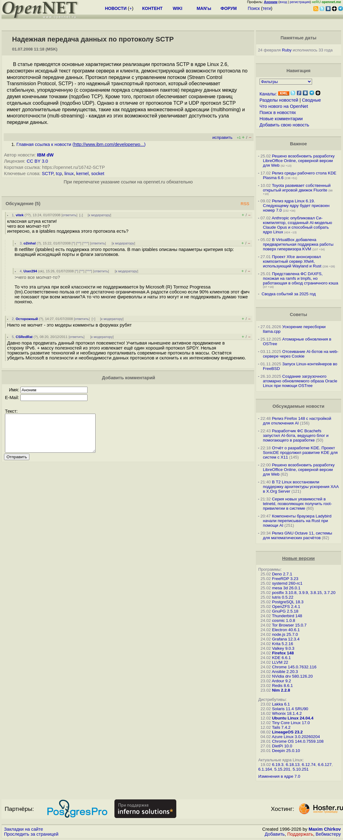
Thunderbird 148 (287, 616)
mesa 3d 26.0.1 (286, 588)
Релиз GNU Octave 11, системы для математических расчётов (297, 535)
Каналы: (268, 93)
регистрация (300, 2)
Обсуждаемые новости (298, 406)
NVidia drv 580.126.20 (292, 676)
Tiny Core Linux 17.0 (291, 722)
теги (267, 8)
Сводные (311, 100)
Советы (298, 314)
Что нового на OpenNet (283, 106)
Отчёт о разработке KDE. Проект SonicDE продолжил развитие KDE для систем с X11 (300, 453)
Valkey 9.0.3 (283, 648)
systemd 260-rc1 (287, 583)
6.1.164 (265, 769)
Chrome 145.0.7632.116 (294, 667)
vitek (20, 215)
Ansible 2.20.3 (285, 671)
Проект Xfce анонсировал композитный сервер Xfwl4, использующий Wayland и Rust (292, 261)
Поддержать (300, 834)
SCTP (47, 173)
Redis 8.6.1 (282, 685)
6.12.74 (308, 764)
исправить (222, 137)
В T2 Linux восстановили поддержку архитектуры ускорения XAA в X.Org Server (301, 487)
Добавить (275, 834)
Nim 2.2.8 (281, 690)
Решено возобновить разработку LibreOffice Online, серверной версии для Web (299, 161)
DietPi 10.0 (282, 746)
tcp (59, 173)
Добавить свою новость (284, 124)
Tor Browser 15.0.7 (289, 625)
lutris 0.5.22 (282, 597)
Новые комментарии (281, 118)
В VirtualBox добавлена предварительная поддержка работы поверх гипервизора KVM (298, 244)
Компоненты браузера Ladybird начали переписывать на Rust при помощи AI (297, 521)
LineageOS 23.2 (287, 732)
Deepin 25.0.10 (286, 750)
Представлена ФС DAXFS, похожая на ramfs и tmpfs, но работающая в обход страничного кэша (300, 278)
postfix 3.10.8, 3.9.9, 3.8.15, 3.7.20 (303, 592)
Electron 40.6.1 (286, 629)
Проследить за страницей (31, 834)
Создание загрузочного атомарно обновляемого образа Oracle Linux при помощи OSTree (300, 381)
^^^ (85, 243)
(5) (38, 203)
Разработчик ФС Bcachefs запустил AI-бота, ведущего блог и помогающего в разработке (295, 435)
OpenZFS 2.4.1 (286, 606)
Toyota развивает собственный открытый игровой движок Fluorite (297, 187)
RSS (245, 203)
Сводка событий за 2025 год (289, 294)
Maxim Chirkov (325, 829)
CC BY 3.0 (37, 161)
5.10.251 (301, 769)
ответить (69, 215)
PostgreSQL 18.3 (287, 602)
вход (283, 2)
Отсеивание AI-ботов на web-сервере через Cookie (300, 353)
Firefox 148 (283, 653)
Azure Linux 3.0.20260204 (296, 736)
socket (97, 173)
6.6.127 (325, 764)
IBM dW (45, 154)
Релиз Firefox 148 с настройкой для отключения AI (297, 420)
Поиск (254, 8)
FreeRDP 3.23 (285, 578)
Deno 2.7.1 (282, 574)
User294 (30, 271)
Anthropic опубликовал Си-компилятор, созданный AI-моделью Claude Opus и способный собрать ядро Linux (297, 225)
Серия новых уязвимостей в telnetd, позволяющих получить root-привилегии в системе (297, 504)
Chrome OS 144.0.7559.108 (298, 741)
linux (69, 173)
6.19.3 (277, 764)
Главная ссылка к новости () (81, 144)
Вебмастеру (328, 834)
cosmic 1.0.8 (283, 620)
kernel (82, 173)
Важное (298, 143)
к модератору (99, 215)
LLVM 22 (280, 662)
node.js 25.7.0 (285, 634)
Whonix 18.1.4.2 (287, 713)
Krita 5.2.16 (282, 643)
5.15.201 (282, 769)
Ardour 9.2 (281, 681)
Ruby (286, 50)
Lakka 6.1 (281, 704)
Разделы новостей (278, 100)
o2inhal (30, 243)
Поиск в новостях (277, 112)
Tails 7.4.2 (281, 727)
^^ (78, 243)
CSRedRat (24, 337)
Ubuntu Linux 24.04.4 (292, 718)
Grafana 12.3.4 (285, 639)
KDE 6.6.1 (281, 657)
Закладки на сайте (23, 829)
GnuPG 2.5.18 (285, 611)
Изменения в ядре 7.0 (279, 776)
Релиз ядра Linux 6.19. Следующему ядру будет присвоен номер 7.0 (296, 206)
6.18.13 (292, 764)
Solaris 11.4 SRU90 (290, 708)
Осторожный (27, 319)
